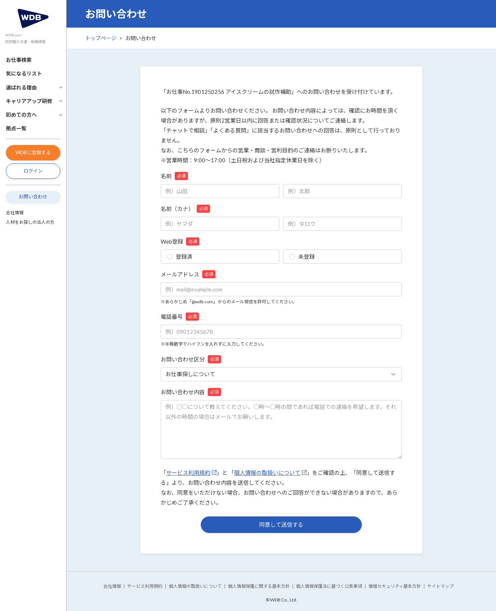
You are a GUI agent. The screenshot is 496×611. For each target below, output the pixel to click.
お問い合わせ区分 (191, 359)
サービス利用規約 (188, 472)
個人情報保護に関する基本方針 (259, 586)
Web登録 (180, 241)
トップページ (100, 38)
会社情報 (15, 212)
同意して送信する (281, 524)
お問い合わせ (33, 196)
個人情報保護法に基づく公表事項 (329, 586)
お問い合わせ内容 (191, 392)
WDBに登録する (33, 152)
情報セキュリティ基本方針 (394, 586)
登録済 (179, 256)
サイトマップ (440, 586)
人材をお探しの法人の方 (30, 222)
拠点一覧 (16, 128)
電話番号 (180, 316)
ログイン (33, 171)
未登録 (302, 256)
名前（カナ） (185, 209)
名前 (174, 176)
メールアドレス (188, 274)
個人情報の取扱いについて (267, 472)
